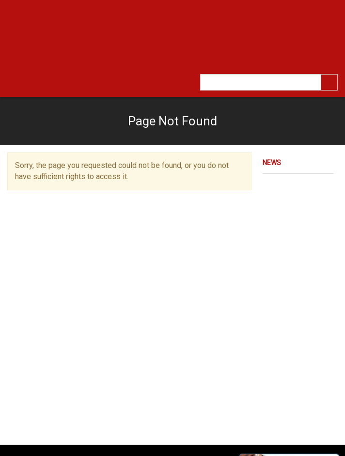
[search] (329, 82)
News (272, 163)
